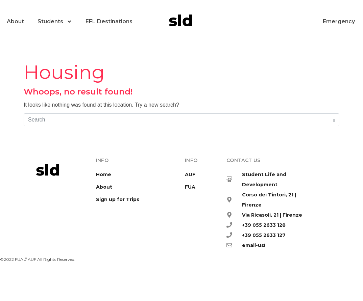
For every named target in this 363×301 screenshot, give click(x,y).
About (15, 21)
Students (55, 22)
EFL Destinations (109, 21)
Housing (64, 72)
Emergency (339, 21)
